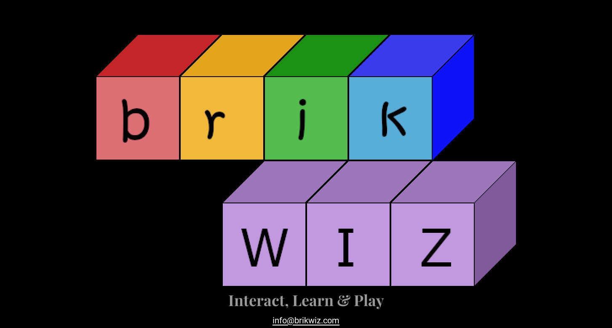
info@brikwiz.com (306, 320)
